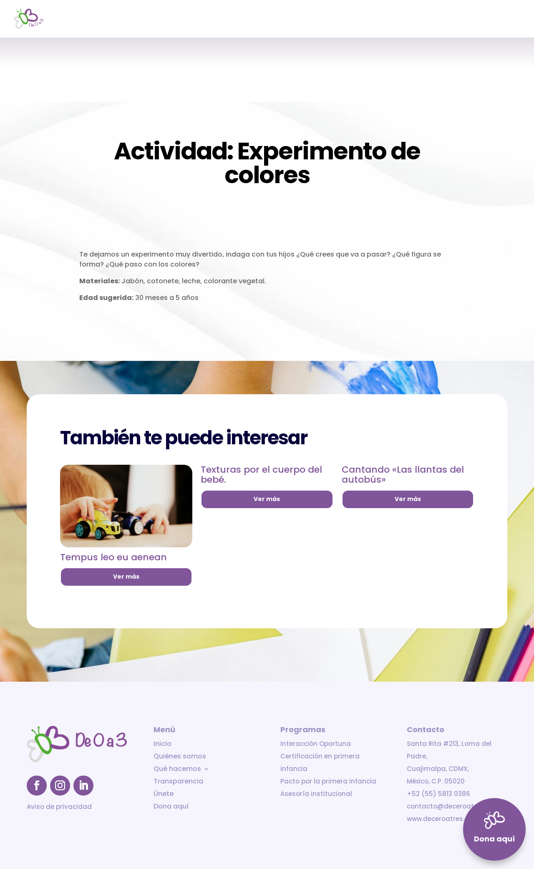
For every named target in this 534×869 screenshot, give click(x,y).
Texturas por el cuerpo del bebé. (261, 474)
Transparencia (427, 19)
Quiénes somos (308, 19)
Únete (469, 19)
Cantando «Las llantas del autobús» (403, 474)
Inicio (266, 19)
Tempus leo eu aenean (113, 557)
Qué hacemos (364, 19)
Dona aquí (505, 19)
